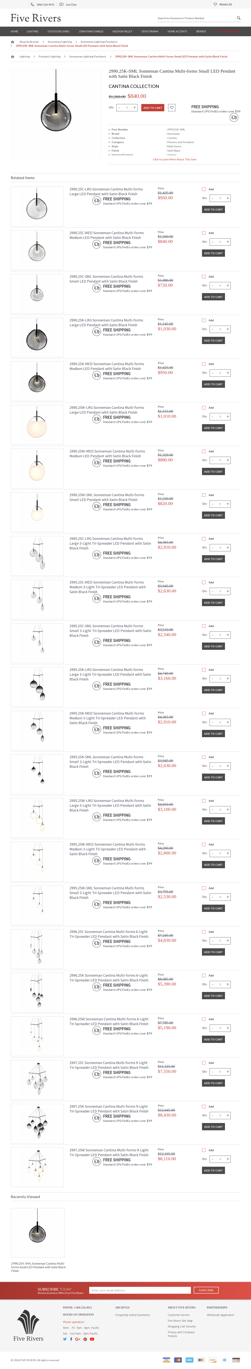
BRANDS (201, 31)
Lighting (32, 31)
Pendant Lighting (50, 56)
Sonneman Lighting (60, 41)
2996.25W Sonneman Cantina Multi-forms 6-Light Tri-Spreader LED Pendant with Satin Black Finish (109, 1021)
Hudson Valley (122, 31)
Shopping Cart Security (182, 1326)
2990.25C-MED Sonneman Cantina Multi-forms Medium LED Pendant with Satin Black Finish (106, 235)
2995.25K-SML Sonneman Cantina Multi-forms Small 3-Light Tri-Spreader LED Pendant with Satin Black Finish (110, 761)
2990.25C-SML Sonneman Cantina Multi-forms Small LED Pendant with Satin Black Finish (106, 279)
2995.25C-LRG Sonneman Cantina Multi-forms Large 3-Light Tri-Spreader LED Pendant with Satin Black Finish (110, 543)
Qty (111, 107)
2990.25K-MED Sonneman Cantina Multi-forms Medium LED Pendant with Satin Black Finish (106, 366)
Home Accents (177, 31)
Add (211, 189)
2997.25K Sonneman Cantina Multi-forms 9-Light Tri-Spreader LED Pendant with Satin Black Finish (108, 1108)
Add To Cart (213, 209)
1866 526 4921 (43, 4)
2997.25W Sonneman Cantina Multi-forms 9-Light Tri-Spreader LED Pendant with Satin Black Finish (109, 1152)
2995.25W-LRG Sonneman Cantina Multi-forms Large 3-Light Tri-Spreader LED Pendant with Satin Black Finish (110, 805)
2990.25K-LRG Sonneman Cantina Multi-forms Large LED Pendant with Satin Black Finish (106, 322)
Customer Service (228, 31)
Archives (122, 1307)
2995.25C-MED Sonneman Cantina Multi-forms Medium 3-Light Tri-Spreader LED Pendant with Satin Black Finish (107, 587)
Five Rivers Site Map (180, 1320)
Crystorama (149, 31)
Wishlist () (222, 4)
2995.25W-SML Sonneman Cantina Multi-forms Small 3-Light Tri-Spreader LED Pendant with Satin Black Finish (110, 892)
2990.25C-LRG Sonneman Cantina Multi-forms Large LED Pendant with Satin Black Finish (106, 191)
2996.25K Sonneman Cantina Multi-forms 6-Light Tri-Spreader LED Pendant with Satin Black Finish (108, 977)
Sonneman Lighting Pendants (99, 41)
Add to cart (152, 107)
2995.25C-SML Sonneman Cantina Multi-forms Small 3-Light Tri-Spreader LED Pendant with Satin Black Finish (110, 630)
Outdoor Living (58, 31)
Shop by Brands (29, 41)
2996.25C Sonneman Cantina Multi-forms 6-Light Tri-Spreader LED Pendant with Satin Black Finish (108, 934)
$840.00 (137, 96)
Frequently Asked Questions (132, 1315)
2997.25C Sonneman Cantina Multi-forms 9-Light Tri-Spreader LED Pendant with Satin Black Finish (108, 1065)
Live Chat (67, 4)
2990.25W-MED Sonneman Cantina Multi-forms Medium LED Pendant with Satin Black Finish (107, 453)
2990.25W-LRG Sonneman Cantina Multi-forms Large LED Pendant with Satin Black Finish (106, 410)
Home (14, 31)
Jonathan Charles (91, 31)
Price (161, 188)
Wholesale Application (220, 1315)
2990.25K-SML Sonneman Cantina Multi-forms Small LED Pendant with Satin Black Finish (38, 1267)
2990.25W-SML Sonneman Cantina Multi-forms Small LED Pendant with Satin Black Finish (106, 497)
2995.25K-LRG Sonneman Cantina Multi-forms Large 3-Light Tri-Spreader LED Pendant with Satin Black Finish (110, 674)
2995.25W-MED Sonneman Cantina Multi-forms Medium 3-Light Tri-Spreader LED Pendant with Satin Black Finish (107, 849)
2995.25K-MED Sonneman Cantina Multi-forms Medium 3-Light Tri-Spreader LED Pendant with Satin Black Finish (107, 718)
